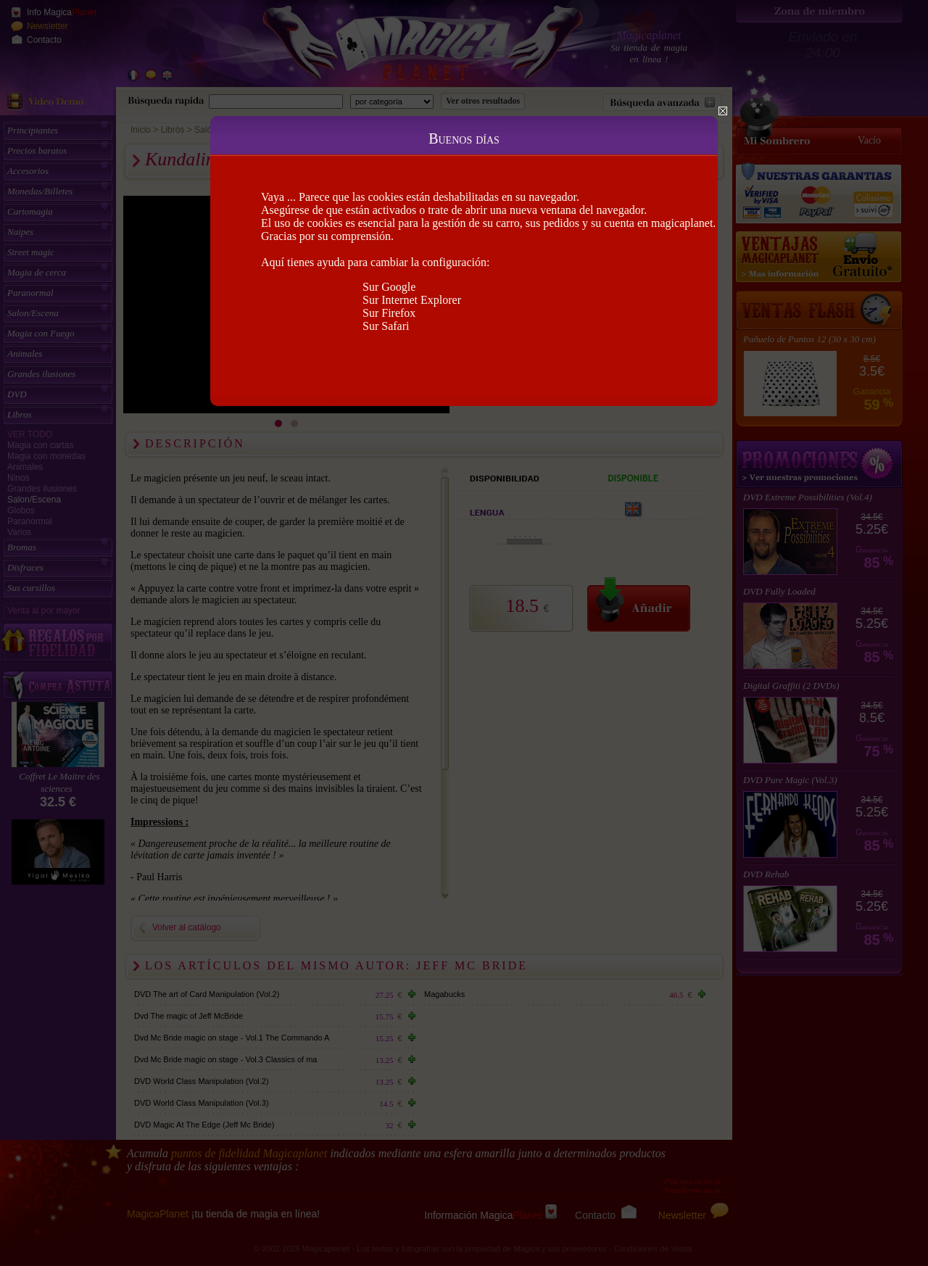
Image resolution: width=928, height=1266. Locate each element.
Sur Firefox (388, 313)
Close (722, 111)
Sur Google (388, 287)
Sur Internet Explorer (411, 300)
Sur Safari (385, 326)
